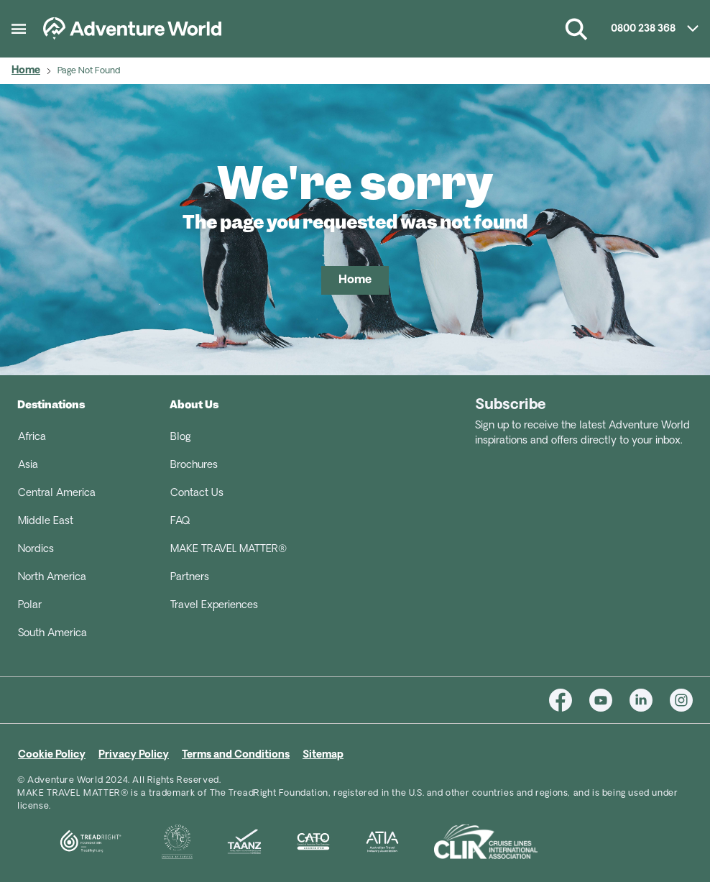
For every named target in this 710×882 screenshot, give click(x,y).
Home (25, 70)
